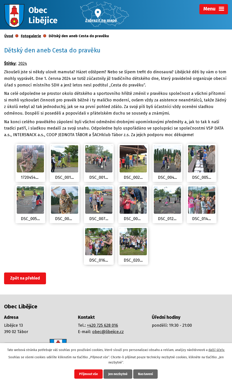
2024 (22, 63)
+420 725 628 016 (102, 325)
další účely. (216, 350)
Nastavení (145, 374)
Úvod (8, 36)
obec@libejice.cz (108, 331)
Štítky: (10, 63)
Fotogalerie (31, 36)
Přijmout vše (88, 374)
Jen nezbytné (118, 374)
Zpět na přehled (25, 278)
